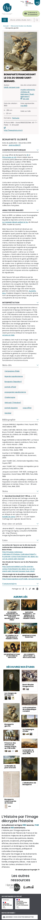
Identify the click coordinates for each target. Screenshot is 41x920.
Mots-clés (7, 365)
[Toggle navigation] (5, 20)
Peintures (15, 118)
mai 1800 (24, 106)
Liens (5, 540)
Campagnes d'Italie (12, 371)
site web (26, 99)
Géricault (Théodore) (13, 402)
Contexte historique (14, 150)
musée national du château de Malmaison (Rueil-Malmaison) (28, 93)
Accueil (6, 26)
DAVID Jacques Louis (11, 87)
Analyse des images (12, 210)
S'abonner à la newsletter (33, 14)
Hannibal (8, 413)
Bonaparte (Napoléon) (13, 382)
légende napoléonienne (14, 376)
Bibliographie (8, 419)
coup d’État (27, 408)
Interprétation (10, 302)
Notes (5, 491)
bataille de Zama (8, 517)
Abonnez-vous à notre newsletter (18, 917)
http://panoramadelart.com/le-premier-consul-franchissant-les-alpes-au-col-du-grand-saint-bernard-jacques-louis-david (18, 568)
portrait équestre (11, 408)
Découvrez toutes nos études (21, 26)
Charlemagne (10, 397)
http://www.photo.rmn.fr (13, 130)
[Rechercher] (21, 20)
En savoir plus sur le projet (26, 870)
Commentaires (9, 583)
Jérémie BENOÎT (15, 145)
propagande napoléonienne (15, 392)
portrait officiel (10, 387)
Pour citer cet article (12, 523)
